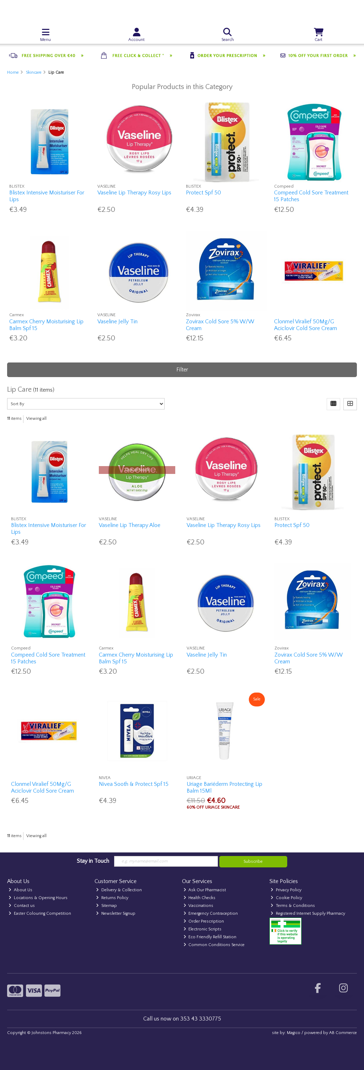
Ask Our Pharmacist (204, 890)
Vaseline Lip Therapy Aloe (129, 525)
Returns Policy (112, 898)
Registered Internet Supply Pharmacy (308, 913)
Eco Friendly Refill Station (210, 937)
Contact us (22, 905)
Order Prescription (203, 921)
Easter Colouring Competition (40, 913)
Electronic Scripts (202, 929)
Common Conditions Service (214, 945)
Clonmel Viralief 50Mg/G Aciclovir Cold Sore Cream (305, 325)
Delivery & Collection (119, 890)
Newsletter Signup (115, 913)
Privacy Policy (286, 890)
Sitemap (106, 905)
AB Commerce (343, 1032)
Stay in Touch (93, 861)
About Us (20, 890)
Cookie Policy (286, 898)
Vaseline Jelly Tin (117, 321)
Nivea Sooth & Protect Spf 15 (133, 784)
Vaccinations (198, 905)
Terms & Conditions (293, 905)
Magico (293, 1032)
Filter (182, 369)
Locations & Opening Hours (38, 898)
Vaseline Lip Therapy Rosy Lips (134, 192)
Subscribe (253, 861)
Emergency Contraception (210, 913)
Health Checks (199, 898)
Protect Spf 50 (203, 192)
